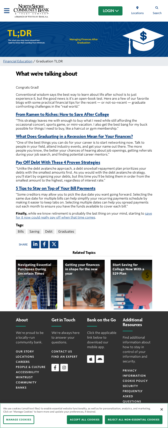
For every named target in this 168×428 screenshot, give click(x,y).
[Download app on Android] (100, 359)
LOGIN (111, 11)
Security (130, 386)
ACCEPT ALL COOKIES (85, 419)
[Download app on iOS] (91, 359)
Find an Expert (64, 356)
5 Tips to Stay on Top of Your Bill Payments (56, 188)
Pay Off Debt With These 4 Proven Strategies (58, 162)
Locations (25, 356)
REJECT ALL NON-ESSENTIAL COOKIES (133, 419)
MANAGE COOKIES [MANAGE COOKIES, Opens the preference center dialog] (18, 419)
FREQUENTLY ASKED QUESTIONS (133, 396)
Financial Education (17, 61)
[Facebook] (44, 244)
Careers (23, 361)
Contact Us (61, 351)
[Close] (161, 409)
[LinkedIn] (35, 244)
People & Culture (31, 367)
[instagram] (64, 367)
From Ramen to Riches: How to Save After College (62, 114)
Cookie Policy (135, 380)
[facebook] (55, 367)
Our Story (25, 351)
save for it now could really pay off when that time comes (84, 215)
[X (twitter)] (54, 244)
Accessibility (27, 372)
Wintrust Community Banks (26, 382)
